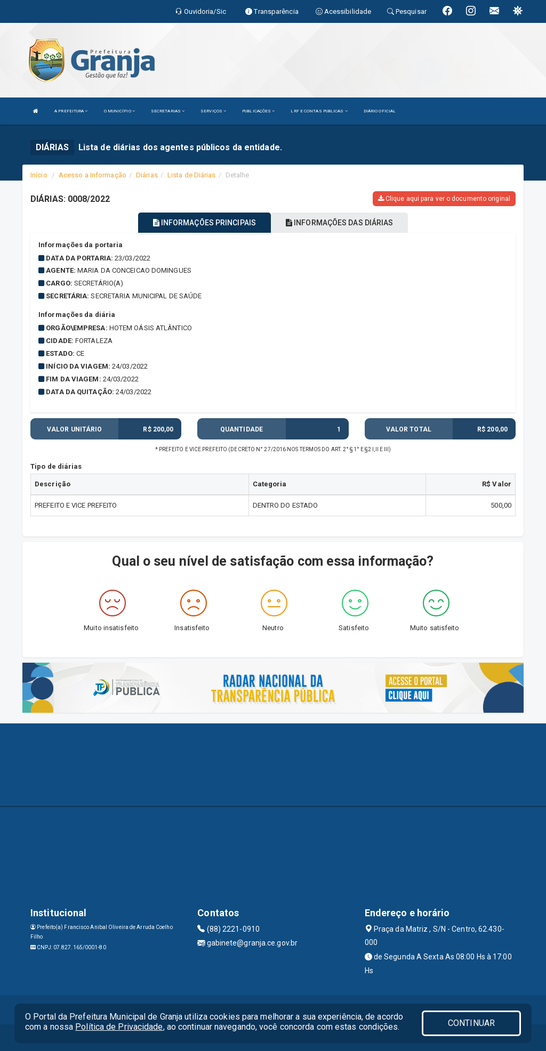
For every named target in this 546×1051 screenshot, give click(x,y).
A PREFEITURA (70, 111)
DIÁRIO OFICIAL (380, 111)
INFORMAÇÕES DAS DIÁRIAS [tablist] (340, 222)
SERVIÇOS (213, 111)
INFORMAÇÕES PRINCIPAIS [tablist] (204, 222)
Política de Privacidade (119, 1027)
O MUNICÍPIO (119, 111)
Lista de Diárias (191, 175)
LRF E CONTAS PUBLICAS (319, 111)
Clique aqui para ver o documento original (444, 198)
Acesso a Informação (92, 175)
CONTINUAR (471, 1023)
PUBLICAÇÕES (258, 111)
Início (38, 175)
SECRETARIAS (167, 111)
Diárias (147, 175)
